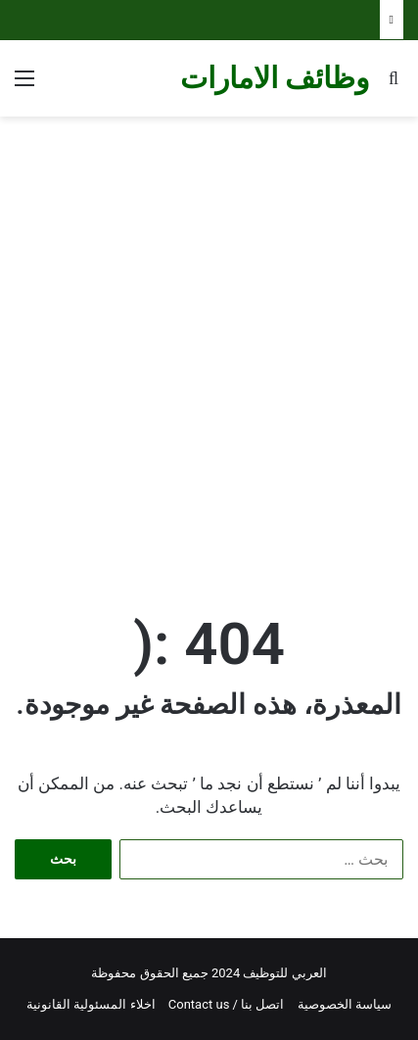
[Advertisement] (209, 345)
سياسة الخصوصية (345, 1004)
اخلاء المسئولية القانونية (90, 1004)
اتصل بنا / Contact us (226, 1004)
